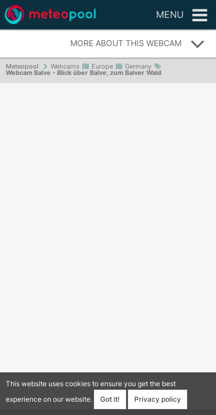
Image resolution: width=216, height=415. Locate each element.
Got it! (110, 399)
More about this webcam (137, 43)
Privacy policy (157, 399)
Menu (181, 15)
